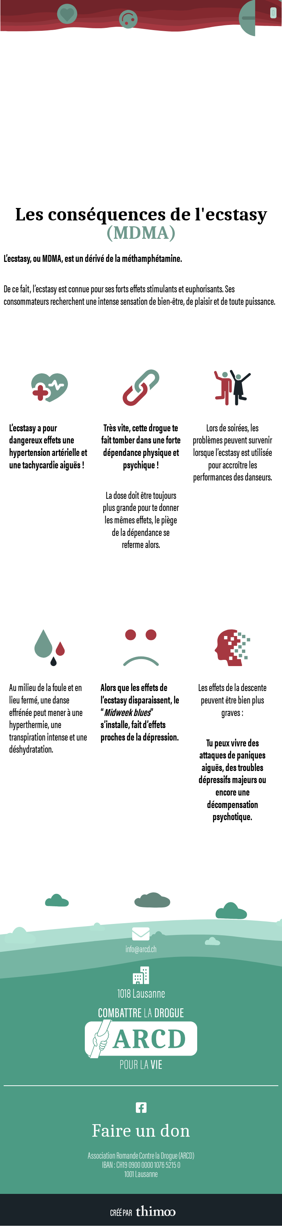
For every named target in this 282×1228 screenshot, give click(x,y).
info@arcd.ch (141, 949)
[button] (273, 12)
